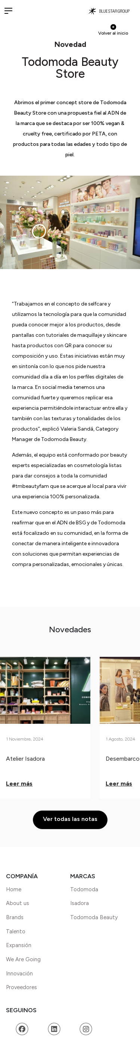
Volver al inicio (113, 30)
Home (13, 889)
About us (17, 903)
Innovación (19, 973)
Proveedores (21, 987)
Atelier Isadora (25, 758)
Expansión (18, 945)
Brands (15, 917)
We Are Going (23, 959)
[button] (8, 10)
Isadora (79, 903)
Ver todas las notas (70, 818)
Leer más (19, 783)
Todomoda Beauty (94, 917)
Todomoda (84, 889)
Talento (15, 931)
